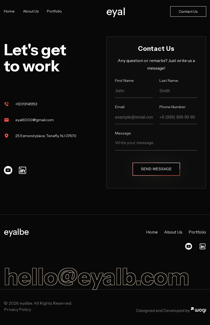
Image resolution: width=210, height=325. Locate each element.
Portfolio (54, 11)
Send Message (156, 169)
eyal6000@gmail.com (34, 120)
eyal (115, 11)
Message (123, 133)
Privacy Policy (17, 309)
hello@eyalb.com (96, 277)
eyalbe (16, 232)
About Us (31, 11)
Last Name (168, 80)
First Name (124, 80)
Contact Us (188, 11)
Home (9, 11)
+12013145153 (26, 104)
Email (119, 107)
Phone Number (172, 107)
